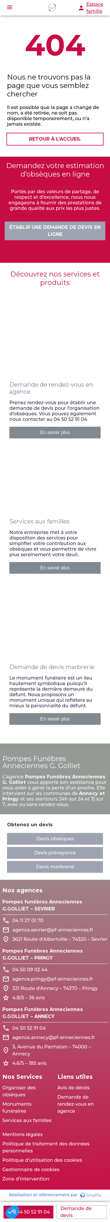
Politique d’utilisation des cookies (42, 1160)
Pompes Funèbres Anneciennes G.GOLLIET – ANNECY (42, 1013)
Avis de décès (73, 1087)
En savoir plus (55, 432)
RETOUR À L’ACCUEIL (55, 139)
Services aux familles (27, 1120)
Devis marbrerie (55, 867)
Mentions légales (22, 1134)
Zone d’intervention (25, 1179)
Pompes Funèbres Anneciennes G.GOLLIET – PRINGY (42, 954)
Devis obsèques (55, 838)
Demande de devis (76, 1212)
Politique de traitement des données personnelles (45, 1147)
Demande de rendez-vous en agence (75, 1104)
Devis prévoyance (55, 852)
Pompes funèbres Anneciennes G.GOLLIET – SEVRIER (42, 905)
